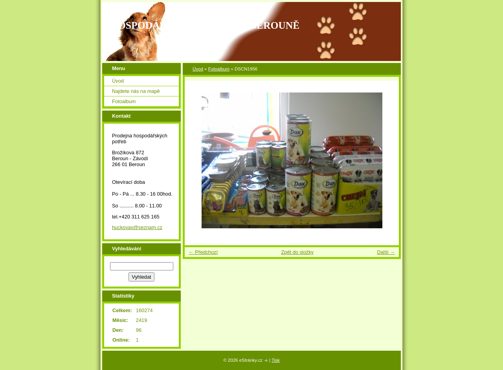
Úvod (198, 69)
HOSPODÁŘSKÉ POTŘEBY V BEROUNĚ (204, 25)
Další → (386, 252)
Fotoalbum (218, 69)
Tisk (276, 360)
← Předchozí (203, 252)
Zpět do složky (297, 252)
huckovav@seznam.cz (137, 227)
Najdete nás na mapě (136, 91)
